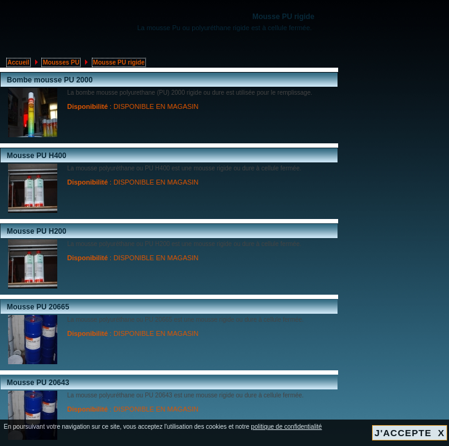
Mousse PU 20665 (38, 307)
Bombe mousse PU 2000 (49, 80)
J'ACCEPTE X (409, 433)
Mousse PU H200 (37, 231)
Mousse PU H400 (37, 155)
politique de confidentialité (286, 426)
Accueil (18, 62)
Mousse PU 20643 (38, 382)
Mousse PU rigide (119, 62)
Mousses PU (60, 62)
